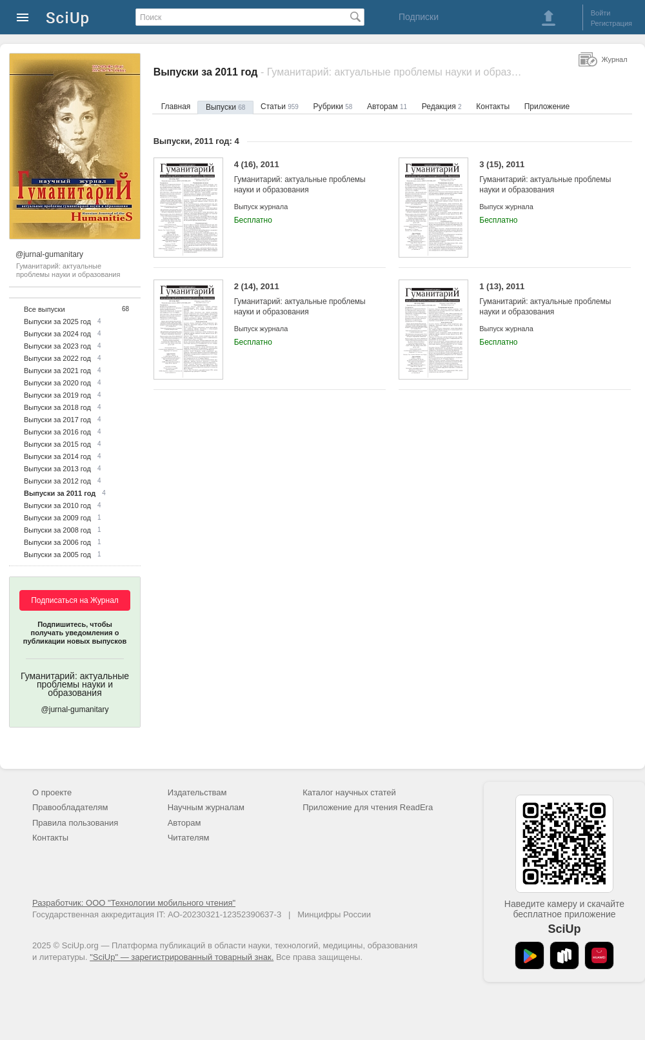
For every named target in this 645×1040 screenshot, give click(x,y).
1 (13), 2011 (545, 299)
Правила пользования (75, 823)
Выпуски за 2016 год (57, 432)
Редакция (442, 106)
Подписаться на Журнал (75, 600)
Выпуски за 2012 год (57, 481)
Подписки (419, 17)
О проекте (52, 792)
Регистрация (611, 23)
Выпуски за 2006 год (57, 542)
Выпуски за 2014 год (57, 456)
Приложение (547, 106)
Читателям (189, 837)
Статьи (280, 106)
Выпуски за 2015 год (57, 444)
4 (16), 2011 (300, 177)
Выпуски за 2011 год (59, 493)
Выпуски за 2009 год (57, 518)
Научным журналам (206, 807)
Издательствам (197, 792)
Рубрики (333, 106)
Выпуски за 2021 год (57, 370)
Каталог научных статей (349, 792)
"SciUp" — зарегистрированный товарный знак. (181, 957)
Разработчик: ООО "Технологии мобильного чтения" (133, 903)
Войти (601, 13)
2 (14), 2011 (300, 299)
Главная (176, 106)
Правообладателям (70, 807)
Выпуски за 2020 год (57, 383)
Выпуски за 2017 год (57, 419)
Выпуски (225, 107)
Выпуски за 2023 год (57, 346)
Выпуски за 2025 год (57, 321)
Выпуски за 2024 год (57, 334)
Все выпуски (44, 309)
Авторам (387, 106)
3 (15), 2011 (545, 177)
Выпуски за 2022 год (57, 358)
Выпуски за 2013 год (57, 469)
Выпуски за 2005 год (57, 554)
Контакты (493, 106)
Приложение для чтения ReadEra (368, 807)
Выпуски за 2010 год (57, 505)
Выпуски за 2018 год (57, 407)
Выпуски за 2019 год (57, 395)
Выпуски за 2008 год (57, 530)
